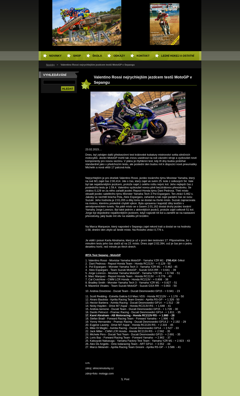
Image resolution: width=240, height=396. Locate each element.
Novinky (50, 64)
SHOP (77, 55)
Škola (97, 55)
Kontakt (143, 55)
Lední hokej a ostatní (177, 55)
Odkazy (119, 55)
